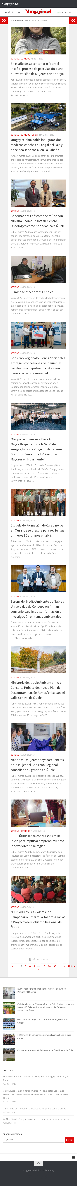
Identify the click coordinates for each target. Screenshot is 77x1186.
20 (49, 966)
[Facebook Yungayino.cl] (30, 1177)
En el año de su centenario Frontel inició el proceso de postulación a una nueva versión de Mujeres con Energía (37, 68)
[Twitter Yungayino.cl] (36, 1177)
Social (35, 134)
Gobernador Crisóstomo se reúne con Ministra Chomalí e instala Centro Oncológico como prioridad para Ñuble (38, 221)
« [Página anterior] (12, 966)
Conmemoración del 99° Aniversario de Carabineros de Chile (45, 1050)
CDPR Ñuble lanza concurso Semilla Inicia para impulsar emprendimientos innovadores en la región (37, 841)
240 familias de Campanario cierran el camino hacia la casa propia (36, 1119)
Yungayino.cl (10, 4)
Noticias (15, 58)
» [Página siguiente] (64, 966)
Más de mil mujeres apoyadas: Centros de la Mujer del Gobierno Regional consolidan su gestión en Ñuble (37, 765)
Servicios (25, 58)
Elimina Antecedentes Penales (32, 292)
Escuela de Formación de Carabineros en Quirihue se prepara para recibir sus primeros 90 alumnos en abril (37, 530)
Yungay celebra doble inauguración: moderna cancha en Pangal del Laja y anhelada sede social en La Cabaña (37, 145)
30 (55, 966)
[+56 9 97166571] (47, 1177)
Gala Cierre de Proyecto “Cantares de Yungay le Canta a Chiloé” (35, 1108)
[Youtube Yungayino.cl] (41, 1177)
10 (44, 966)
